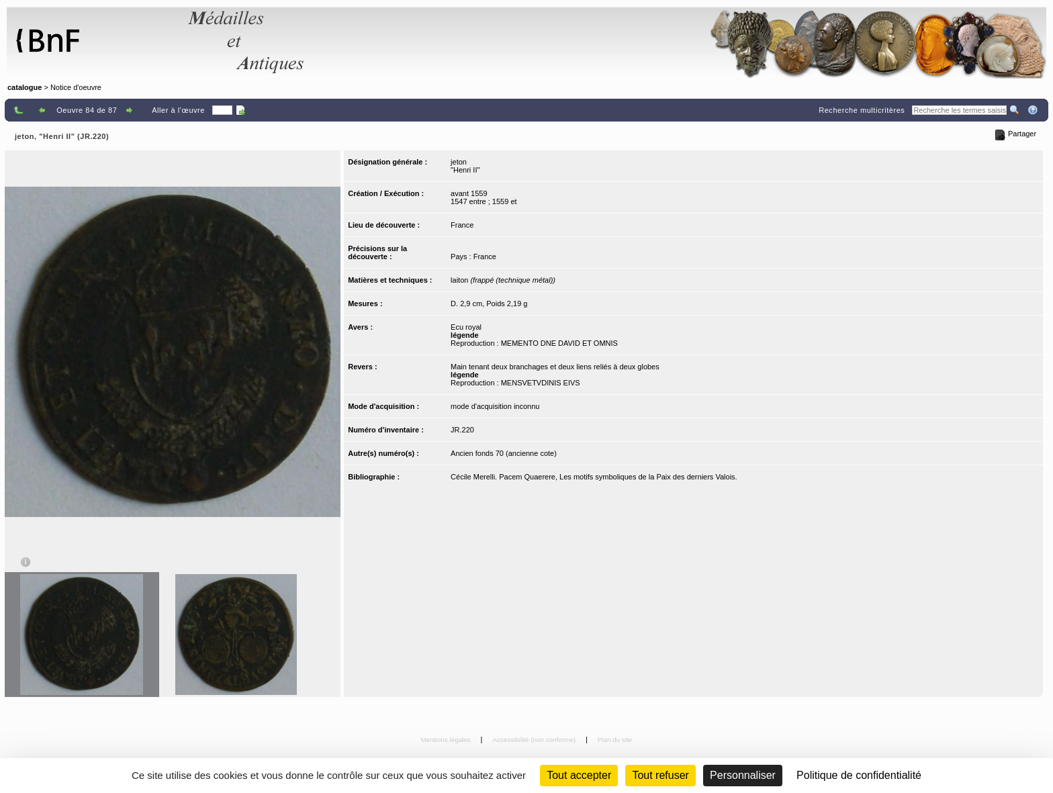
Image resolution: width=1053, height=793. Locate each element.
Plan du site (615, 739)
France (462, 225)
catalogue (24, 87)
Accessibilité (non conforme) (535, 739)
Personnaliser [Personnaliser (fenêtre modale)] (743, 775)
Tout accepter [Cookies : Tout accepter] (579, 775)
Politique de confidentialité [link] (858, 775)
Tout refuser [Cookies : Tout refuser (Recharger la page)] (660, 775)
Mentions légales (447, 739)
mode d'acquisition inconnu (495, 406)
